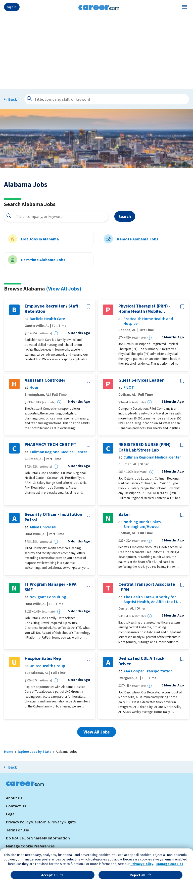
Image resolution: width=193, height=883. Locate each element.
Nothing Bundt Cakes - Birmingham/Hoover (143, 524)
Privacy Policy (141, 863)
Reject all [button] (137, 875)
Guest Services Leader (141, 380)
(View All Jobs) (63, 288)
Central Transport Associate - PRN (146, 586)
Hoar (34, 387)
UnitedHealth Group (47, 665)
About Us (14, 797)
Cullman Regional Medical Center (58, 452)
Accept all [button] (49, 875)
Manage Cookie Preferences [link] (30, 845)
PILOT (128, 387)
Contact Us (16, 805)
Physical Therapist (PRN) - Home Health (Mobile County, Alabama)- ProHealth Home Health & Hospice (144, 308)
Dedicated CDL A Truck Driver (141, 661)
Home (8, 751)
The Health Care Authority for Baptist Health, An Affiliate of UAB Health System (153, 599)
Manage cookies (169, 863)
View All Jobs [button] (96, 732)
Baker (124, 514)
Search (125, 216)
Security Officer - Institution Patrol (53, 517)
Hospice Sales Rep (43, 658)
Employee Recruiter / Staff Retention (51, 308)
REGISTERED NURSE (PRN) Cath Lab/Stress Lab (144, 447)
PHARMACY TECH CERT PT (50, 444)
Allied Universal (43, 527)
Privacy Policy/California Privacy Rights (41, 821)
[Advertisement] (96, 51)
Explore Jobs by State (34, 751)
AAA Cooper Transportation (148, 671)
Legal (11, 813)
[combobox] (56, 216)
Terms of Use (17, 829)
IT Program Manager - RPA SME (50, 586)
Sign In (11, 7)
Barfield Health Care (47, 318)
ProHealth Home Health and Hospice (148, 321)
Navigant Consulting (48, 597)
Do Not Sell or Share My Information (38, 837)
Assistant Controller (45, 380)
